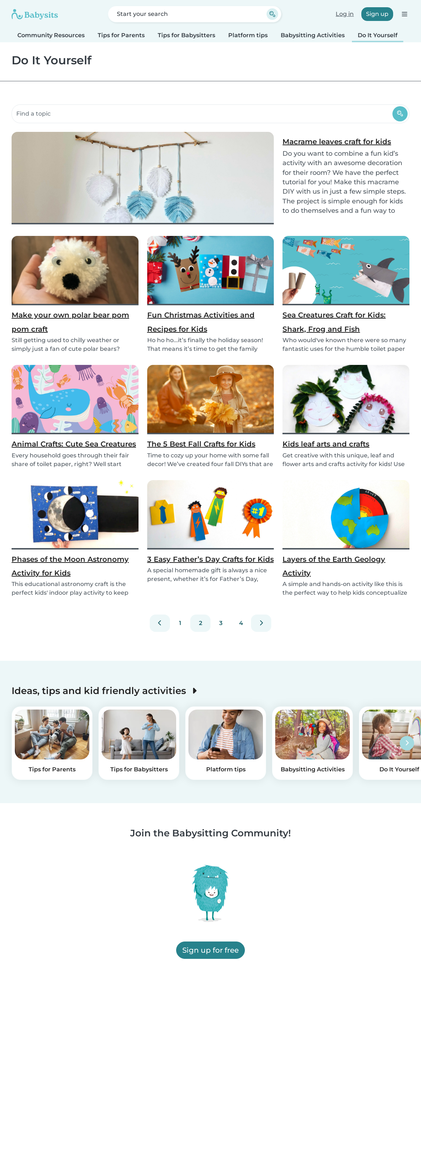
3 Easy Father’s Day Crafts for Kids (210, 559)
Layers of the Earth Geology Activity (333, 566)
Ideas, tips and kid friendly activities (106, 690)
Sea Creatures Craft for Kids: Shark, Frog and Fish (334, 322)
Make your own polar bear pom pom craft (70, 322)
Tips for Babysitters (186, 35)
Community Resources (51, 35)
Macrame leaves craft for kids (336, 141)
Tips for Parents (121, 35)
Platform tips (248, 35)
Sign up (377, 13)
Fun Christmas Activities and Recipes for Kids (201, 322)
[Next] (261, 623)
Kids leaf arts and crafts (325, 444)
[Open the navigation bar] (404, 14)
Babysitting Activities (313, 35)
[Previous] (160, 623)
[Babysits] (35, 14)
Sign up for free (210, 950)
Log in (345, 13)
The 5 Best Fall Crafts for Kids (201, 444)
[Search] (400, 113)
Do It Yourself (377, 35)
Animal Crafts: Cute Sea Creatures (74, 444)
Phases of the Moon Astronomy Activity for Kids (70, 566)
